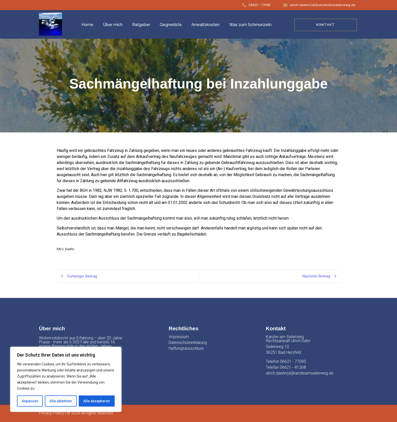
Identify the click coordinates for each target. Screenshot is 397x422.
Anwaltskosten (205, 24)
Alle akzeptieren (96, 401)
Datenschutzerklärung (188, 342)
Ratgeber (141, 24)
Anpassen (30, 401)
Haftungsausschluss (186, 348)
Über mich (113, 24)
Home (87, 24)
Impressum (179, 336)
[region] (66, 379)
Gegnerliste (171, 24)
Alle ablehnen (61, 401)
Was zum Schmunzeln (250, 24)
